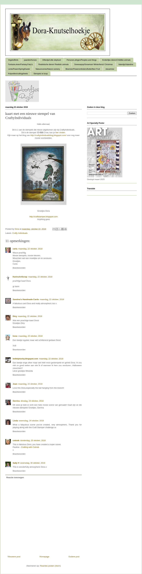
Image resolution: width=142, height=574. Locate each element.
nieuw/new (110, 69)
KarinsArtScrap (20, 277)
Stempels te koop (40, 74)
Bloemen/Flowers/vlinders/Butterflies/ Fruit (83, 69)
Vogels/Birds (13, 60)
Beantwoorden (19, 268)
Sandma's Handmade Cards (26, 299)
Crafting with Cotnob (30, 447)
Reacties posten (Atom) (50, 566)
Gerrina (16, 401)
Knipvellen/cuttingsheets (18, 74)
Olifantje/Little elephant (51, 60)
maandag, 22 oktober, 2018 (30, 249)
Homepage (44, 556)
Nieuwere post (14, 556)
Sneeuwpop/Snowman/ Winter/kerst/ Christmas (93, 64)
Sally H (16, 463)
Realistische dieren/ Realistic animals (53, 64)
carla (15, 249)
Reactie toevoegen (15, 477)
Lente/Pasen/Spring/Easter (19, 69)
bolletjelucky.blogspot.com (25, 359)
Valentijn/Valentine (125, 64)
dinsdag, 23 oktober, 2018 (32, 401)
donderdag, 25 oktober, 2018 (33, 440)
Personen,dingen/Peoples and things (81, 60)
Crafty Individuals (20, 233)
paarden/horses (30, 60)
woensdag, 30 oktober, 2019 (32, 463)
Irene (15, 336)
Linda (15, 421)
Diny (15, 316)
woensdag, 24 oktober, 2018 (31, 421)
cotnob (16, 440)
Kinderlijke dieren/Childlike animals (116, 60)
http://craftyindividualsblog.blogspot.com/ (48, 135)
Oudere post (73, 556)
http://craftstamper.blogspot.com (43, 216)
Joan (15, 384)
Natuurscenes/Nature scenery (48, 69)
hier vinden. (60, 132)
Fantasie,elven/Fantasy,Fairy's (20, 64)
